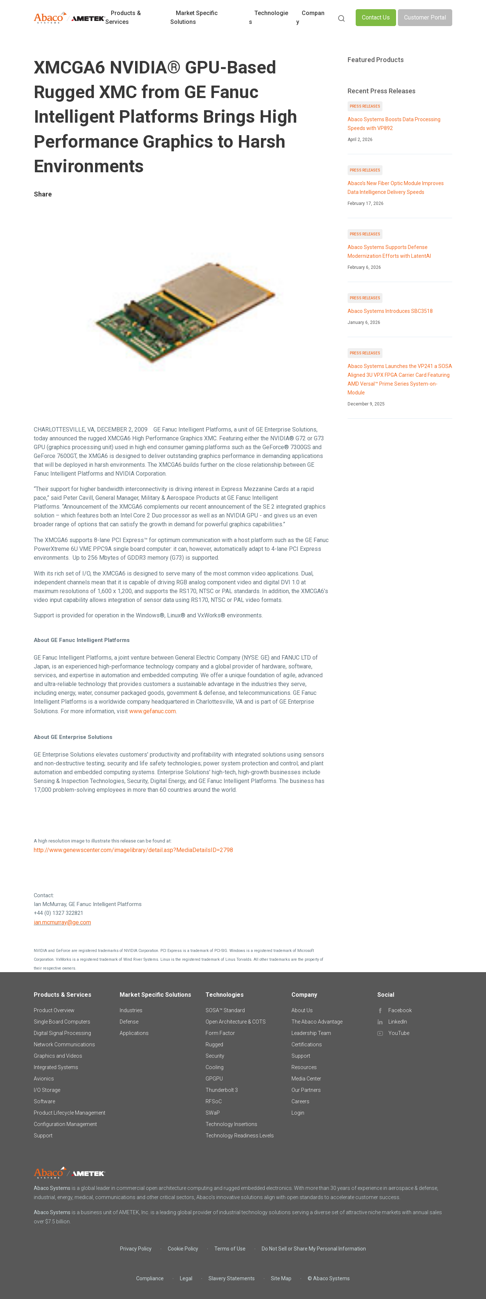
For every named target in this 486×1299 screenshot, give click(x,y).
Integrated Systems (56, 1067)
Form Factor (220, 1033)
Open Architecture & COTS (236, 1022)
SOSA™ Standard (225, 1010)
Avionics (44, 1079)
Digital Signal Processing (62, 1033)
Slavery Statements (231, 1278)
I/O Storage (47, 1090)
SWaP (213, 1113)
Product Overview (54, 1010)
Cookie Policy (183, 1249)
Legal (186, 1278)
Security (215, 1056)
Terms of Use (230, 1249)
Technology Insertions (231, 1124)
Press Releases (365, 106)
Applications (134, 1033)
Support (43, 1136)
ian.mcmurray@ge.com (62, 922)
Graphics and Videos (58, 1056)
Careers (300, 1101)
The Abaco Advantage (316, 1022)
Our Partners (306, 1090)
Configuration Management (65, 1124)
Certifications (306, 1044)
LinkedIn (397, 1022)
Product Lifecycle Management (69, 1113)
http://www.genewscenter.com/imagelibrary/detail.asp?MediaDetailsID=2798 (133, 850)
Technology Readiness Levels (240, 1136)
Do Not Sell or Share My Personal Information (314, 1249)
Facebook (400, 1010)
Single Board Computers (62, 1022)
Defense (129, 1022)
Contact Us (376, 17)
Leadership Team (311, 1033)
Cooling (215, 1067)
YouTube (398, 1033)
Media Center (306, 1079)
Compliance (150, 1278)
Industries (131, 1010)
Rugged (214, 1044)
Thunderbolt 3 (222, 1090)
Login (297, 1113)
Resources (304, 1067)
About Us (302, 1010)
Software (44, 1101)
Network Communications (64, 1044)
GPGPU (214, 1079)
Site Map (281, 1278)
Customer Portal (425, 17)
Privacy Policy (136, 1249)
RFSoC (214, 1101)
